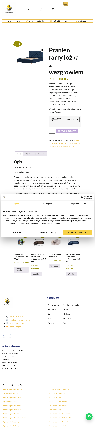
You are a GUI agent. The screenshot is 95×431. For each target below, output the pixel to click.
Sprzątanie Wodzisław (11, 426)
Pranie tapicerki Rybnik (58, 402)
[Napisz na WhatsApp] (89, 416)
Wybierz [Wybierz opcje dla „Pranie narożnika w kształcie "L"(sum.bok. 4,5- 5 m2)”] (37, 274)
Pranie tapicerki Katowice (59, 389)
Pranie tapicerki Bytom (58, 406)
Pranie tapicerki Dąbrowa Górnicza (16, 418)
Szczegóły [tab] (47, 204)
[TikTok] (4, 335)
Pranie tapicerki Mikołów (58, 426)
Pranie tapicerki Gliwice (12, 389)
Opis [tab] (19, 154)
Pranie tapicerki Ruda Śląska (60, 418)
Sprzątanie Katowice (57, 393)
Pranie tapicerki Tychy (12, 410)
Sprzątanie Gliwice (10, 393)
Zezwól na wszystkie (77, 233)
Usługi (72, 146)
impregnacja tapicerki (56, 119)
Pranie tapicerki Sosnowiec (59, 414)
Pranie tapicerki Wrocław (13, 397)
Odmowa (17, 233)
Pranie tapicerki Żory (11, 414)
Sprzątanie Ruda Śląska (12, 422)
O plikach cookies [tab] (78, 204)
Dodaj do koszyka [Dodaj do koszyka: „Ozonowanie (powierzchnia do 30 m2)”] (20, 270)
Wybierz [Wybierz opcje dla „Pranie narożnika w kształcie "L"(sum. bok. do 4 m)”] (72, 274)
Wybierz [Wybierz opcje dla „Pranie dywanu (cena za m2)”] (54, 266)
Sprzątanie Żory (55, 410)
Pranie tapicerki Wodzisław (59, 422)
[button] (42, 50)
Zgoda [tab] (16, 204)
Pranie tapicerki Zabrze (12, 406)
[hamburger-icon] (65, 4)
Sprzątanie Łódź (55, 397)
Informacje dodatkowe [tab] (34, 154)
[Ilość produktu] (52, 131)
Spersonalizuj (47, 233)
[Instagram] (10, 335)
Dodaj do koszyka (67, 131)
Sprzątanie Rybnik (10, 402)
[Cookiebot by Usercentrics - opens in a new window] (82, 197)
